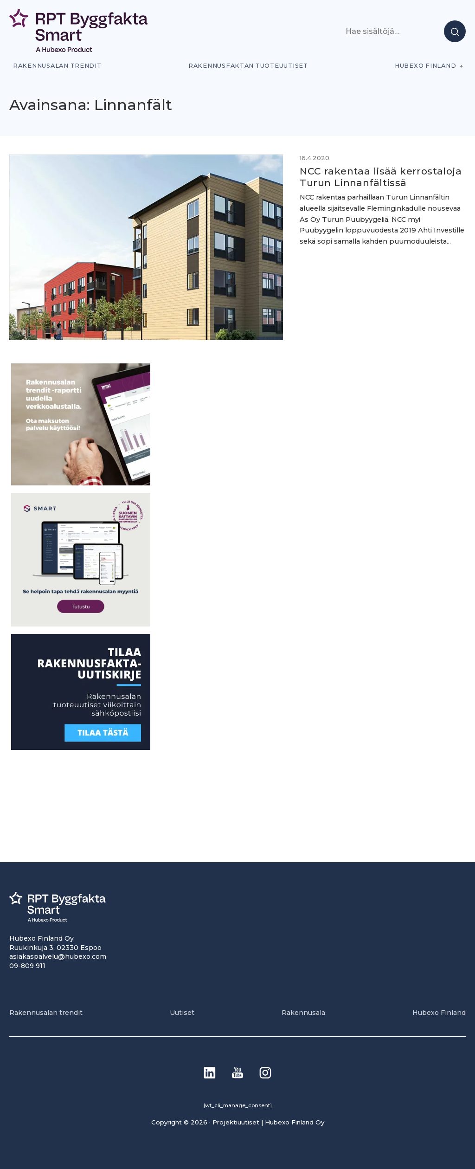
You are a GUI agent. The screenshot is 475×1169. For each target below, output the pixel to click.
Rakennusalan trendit (57, 65)
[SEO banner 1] (80, 624)
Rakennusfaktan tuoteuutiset (248, 65)
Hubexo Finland (425, 65)
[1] (80, 747)
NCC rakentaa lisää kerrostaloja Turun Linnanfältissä (381, 176)
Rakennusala (303, 1012)
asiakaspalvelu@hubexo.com (57, 956)
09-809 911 (27, 966)
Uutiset (182, 1012)
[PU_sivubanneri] (80, 482)
